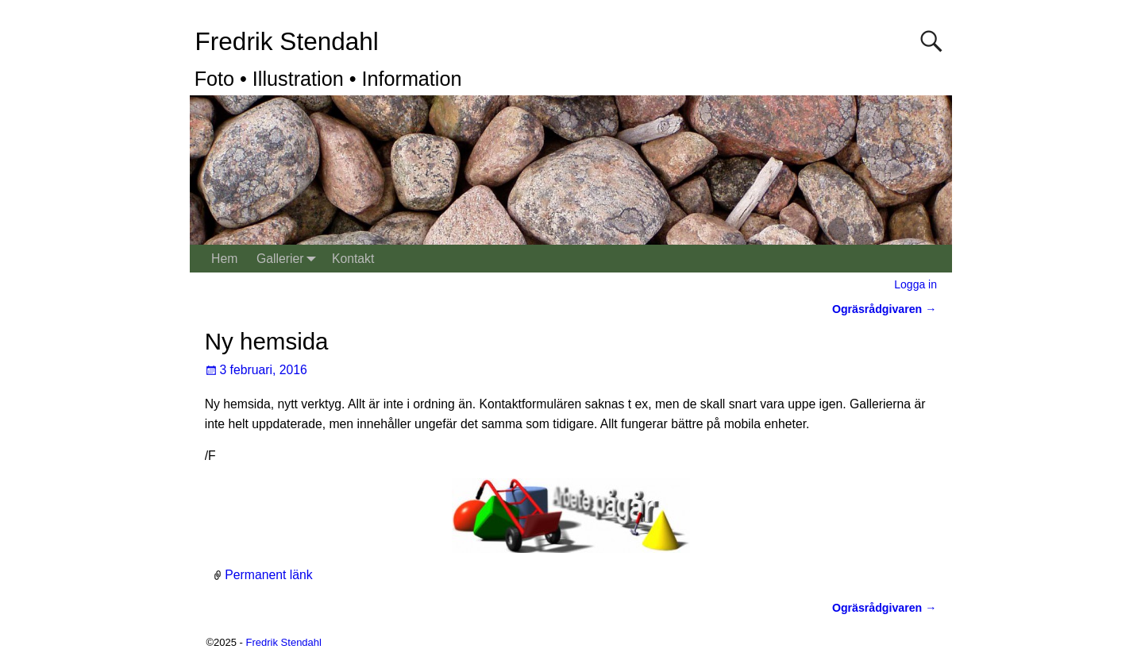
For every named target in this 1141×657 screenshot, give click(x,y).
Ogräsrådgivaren (884, 309)
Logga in (915, 284)
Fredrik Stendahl (287, 41)
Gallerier (289, 258)
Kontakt (353, 258)
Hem (224, 258)
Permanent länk (268, 575)
